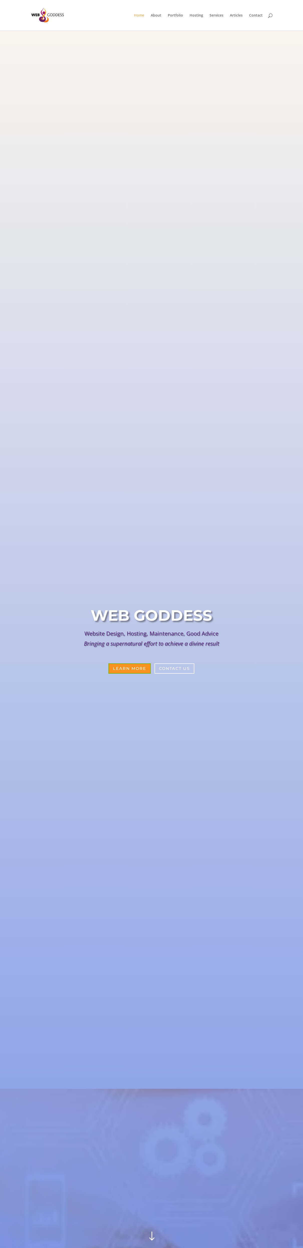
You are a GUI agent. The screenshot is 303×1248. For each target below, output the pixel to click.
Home (139, 16)
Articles (236, 16)
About (156, 16)
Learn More (129, 668)
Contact (256, 16)
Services (216, 16)
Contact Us (174, 668)
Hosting (196, 16)
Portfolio (175, 16)
